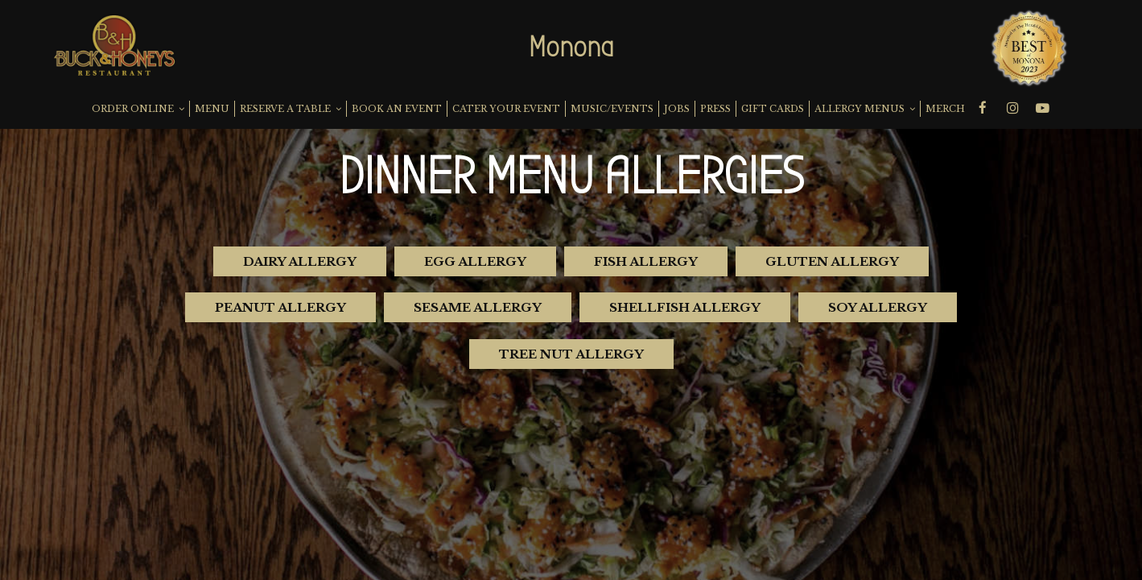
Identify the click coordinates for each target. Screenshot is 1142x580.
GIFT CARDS (772, 108)
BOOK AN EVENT (397, 108)
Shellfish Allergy (685, 307)
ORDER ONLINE (138, 108)
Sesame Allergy (478, 307)
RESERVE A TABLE (290, 108)
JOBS (677, 108)
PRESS (715, 108)
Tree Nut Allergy (571, 354)
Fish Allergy (646, 261)
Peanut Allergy (280, 307)
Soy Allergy (877, 307)
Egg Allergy (475, 261)
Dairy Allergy (300, 261)
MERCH (945, 108)
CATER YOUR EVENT (506, 108)
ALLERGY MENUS (864, 108)
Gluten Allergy (832, 261)
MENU (212, 108)
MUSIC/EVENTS (612, 108)
